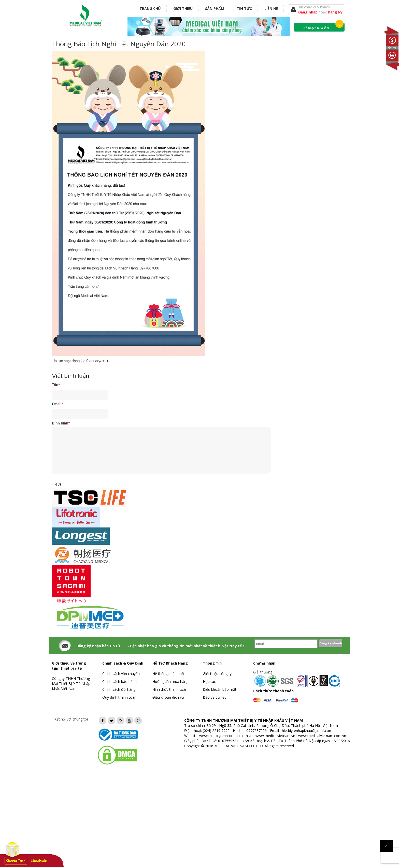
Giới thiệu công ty (217, 673)
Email (57, 404)
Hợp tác (209, 681)
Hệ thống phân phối (168, 673)
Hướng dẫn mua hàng (170, 681)
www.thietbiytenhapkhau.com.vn (225, 735)
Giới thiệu (183, 8)
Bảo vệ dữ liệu (214, 697)
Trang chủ (150, 8)
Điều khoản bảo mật (219, 689)
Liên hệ (271, 8)
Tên (56, 385)
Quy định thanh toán (119, 697)
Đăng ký (335, 12)
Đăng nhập (308, 12)
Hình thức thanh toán (169, 689)
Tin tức (244, 8)
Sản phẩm (214, 8)
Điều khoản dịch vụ (168, 697)
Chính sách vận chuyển (121, 673)
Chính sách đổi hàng (118, 689)
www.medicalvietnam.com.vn (322, 735)
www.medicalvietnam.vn (275, 735)
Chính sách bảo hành (119, 681)
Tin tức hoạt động (66, 361)
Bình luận (60, 423)
